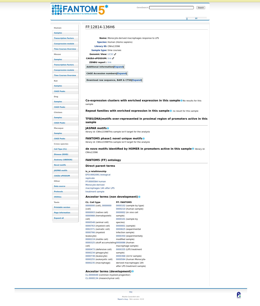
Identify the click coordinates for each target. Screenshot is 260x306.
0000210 (120, 209)
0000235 (90, 263)
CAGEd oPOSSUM (62, 176)
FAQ (130, 292)
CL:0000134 (92, 278)
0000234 (90, 252)
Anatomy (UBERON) (63, 160)
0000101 (120, 219)
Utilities (57, 197)
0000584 (120, 259)
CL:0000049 (92, 275)
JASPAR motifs (60, 170)
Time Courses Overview (65, 49)
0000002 (120, 212)
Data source (59, 186)
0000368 (120, 256)
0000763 (90, 226)
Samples (58, 33)
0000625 (120, 229)
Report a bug (123, 299)
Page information (62, 213)
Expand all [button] (59, 218)
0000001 (120, 226)
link (109, 58)
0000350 (120, 236)
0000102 (120, 205)
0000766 (90, 232)
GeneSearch (142, 7)
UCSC (110, 54)
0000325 (90, 242)
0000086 (120, 242)
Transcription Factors (64, 38)
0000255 (90, 259)
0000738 (90, 256)
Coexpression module (64, 44)
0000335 (120, 249)
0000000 (90, 205)
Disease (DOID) (61, 154)
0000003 (90, 212)
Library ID (100, 46)
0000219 (90, 239)
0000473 (90, 249)
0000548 (90, 222)
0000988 (90, 215)
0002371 (90, 229)
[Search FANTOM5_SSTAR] (171, 7)
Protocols (58, 191)
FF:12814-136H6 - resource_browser (78, 7)
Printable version (62, 207)
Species (101, 42)
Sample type (98, 50)
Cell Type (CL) (60, 149)
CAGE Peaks (59, 91)
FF (196, 18)
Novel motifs (60, 165)
